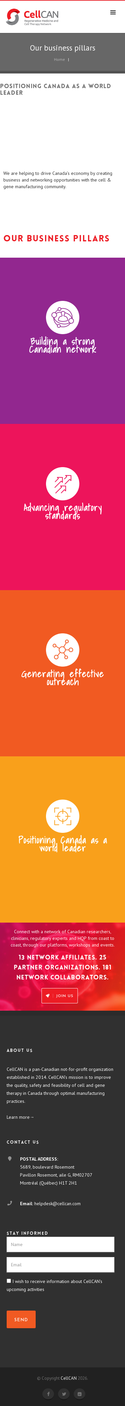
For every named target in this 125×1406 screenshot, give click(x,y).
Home (59, 59)
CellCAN (69, 1378)
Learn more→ (20, 1117)
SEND (21, 1320)
